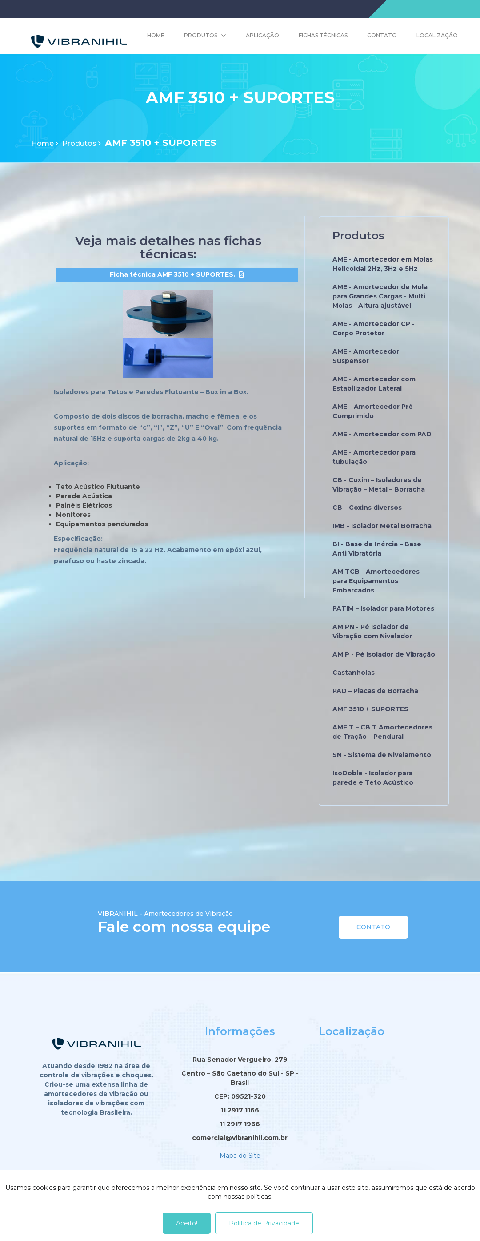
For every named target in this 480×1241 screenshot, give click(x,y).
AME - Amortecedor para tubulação (374, 457)
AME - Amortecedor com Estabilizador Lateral (374, 383)
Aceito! (186, 1223)
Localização (437, 35)
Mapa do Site (240, 1155)
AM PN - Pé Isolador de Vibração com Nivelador (372, 631)
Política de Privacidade (264, 1223)
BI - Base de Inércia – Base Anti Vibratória (376, 548)
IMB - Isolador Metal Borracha (382, 526)
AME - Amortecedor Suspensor (365, 356)
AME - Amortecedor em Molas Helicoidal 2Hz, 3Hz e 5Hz (382, 264)
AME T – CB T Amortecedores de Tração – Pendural (382, 732)
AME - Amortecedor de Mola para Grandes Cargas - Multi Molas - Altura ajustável (380, 296)
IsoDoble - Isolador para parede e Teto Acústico (372, 777)
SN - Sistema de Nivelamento (381, 755)
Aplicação (262, 35)
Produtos (200, 35)
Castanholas (353, 673)
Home (155, 35)
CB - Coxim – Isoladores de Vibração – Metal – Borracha (378, 484)
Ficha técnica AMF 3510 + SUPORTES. (172, 277)
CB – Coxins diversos (367, 508)
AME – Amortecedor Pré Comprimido (372, 411)
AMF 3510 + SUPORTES (370, 709)
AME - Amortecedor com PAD (382, 434)
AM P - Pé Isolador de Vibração (383, 654)
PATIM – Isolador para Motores (383, 608)
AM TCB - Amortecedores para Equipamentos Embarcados (376, 581)
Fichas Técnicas (323, 35)
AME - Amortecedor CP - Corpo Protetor (373, 328)
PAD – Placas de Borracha (375, 691)
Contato (382, 35)
